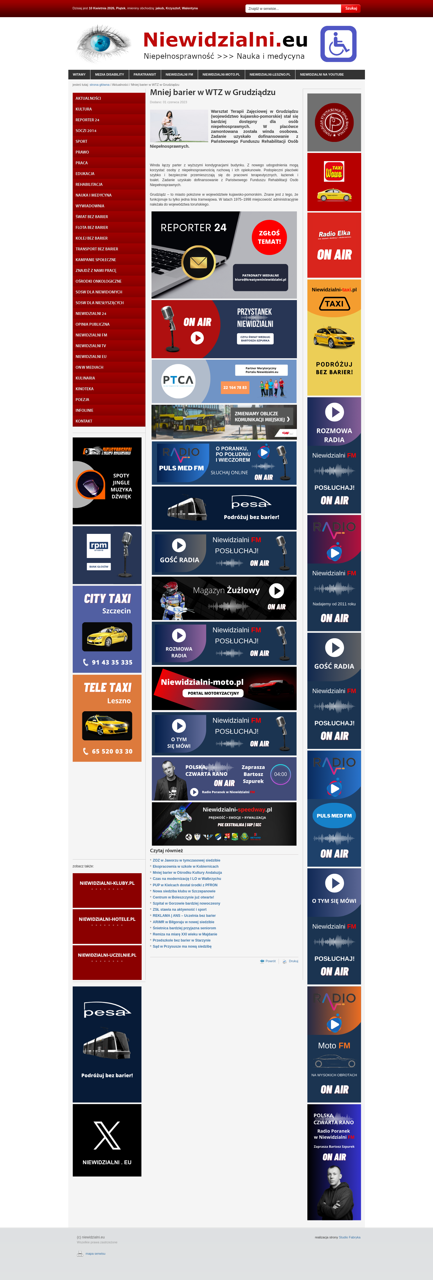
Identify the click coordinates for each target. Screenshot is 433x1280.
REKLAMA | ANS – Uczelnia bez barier (184, 916)
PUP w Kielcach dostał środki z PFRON (185, 885)
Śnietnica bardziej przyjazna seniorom (184, 928)
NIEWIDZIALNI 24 (91, 313)
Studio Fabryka (350, 1237)
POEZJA (82, 399)
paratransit (145, 74)
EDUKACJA (85, 174)
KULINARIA (85, 378)
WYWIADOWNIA (90, 206)
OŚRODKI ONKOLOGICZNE (99, 281)
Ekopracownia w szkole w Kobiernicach (186, 866)
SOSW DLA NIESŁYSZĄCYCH (100, 303)
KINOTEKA (85, 389)
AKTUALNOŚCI (88, 98)
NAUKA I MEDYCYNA (94, 195)
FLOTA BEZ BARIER (92, 227)
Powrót (270, 961)
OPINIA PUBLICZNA (93, 324)
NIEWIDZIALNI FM (91, 335)
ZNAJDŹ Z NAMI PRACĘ (96, 270)
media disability (109, 74)
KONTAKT (84, 421)
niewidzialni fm (179, 74)
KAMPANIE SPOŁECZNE (96, 260)
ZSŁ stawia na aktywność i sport (180, 910)
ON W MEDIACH (89, 367)
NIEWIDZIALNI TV (91, 346)
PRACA (82, 163)
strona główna (100, 84)
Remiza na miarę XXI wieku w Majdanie (185, 934)
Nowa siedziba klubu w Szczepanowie (184, 891)
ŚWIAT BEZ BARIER (92, 217)
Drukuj (293, 961)
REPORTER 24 (87, 120)
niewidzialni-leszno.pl (270, 74)
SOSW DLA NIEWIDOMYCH (99, 292)
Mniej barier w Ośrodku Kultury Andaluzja (187, 873)
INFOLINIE (84, 410)
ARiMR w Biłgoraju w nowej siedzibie (183, 922)
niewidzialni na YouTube (322, 74)
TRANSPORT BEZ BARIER (97, 249)
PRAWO (82, 152)
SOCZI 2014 (86, 131)
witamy (79, 74)
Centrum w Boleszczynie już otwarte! (183, 897)
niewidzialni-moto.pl (221, 74)
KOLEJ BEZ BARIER (92, 238)
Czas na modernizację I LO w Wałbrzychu (187, 879)
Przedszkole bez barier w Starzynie (182, 940)
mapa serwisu (96, 1253)
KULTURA (84, 109)
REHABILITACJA (89, 184)
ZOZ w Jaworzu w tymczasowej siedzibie (186, 860)
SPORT (81, 141)
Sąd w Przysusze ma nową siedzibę (182, 946)
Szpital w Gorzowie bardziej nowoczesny (186, 903)
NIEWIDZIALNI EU (91, 356)
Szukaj (351, 8)
